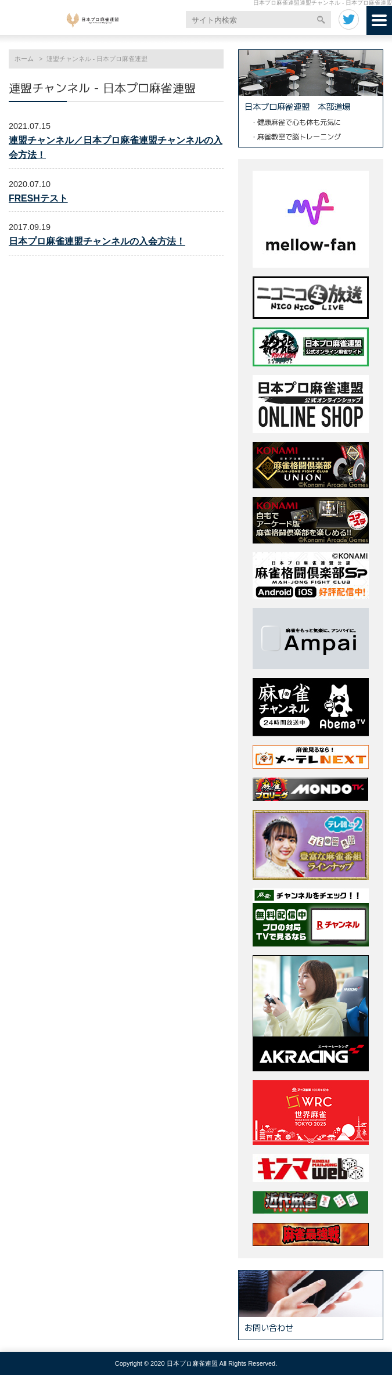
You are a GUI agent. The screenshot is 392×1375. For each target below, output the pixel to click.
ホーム (24, 58)
